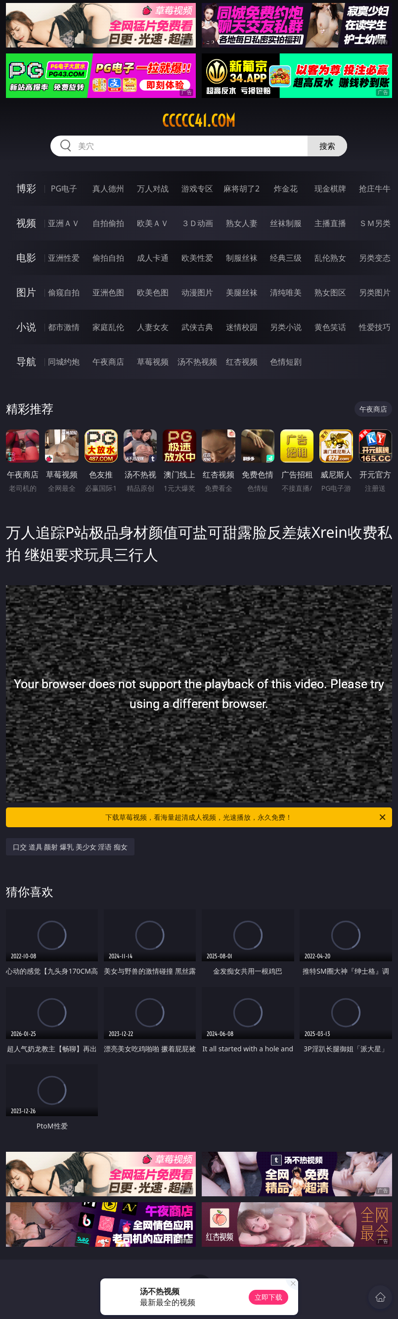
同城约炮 (64, 361)
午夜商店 (108, 361)
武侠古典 (197, 327)
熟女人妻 (242, 223)
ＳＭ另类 (375, 223)
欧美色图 (153, 292)
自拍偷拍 (108, 223)
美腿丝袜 (242, 292)
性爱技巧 (375, 327)
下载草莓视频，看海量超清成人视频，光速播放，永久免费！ (246, 817)
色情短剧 (286, 361)
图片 (26, 292)
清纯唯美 (286, 292)
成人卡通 (153, 257)
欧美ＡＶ (153, 223)
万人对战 (153, 188)
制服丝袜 (242, 257)
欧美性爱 (197, 257)
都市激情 (64, 327)
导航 (26, 361)
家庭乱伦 (108, 327)
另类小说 (286, 327)
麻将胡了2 (241, 188)
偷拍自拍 (108, 257)
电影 (26, 257)
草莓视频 (153, 361)
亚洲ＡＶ (64, 223)
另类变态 (375, 257)
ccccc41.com (198, 121)
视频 (26, 223)
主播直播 (330, 223)
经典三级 (286, 257)
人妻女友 (153, 327)
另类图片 (375, 292)
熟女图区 (330, 292)
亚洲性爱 (64, 257)
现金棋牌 (330, 188)
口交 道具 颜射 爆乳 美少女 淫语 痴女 (70, 846)
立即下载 (268, 1297)
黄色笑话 (330, 327)
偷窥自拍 (64, 292)
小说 (26, 326)
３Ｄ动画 (197, 223)
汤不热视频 (197, 361)
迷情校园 (242, 327)
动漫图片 (197, 292)
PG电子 (64, 188)
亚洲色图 (108, 292)
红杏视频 (242, 361)
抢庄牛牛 (375, 188)
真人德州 (108, 188)
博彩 (26, 188)
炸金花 (286, 188)
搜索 (327, 146)
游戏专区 (197, 188)
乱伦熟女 (330, 257)
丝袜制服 (286, 223)
